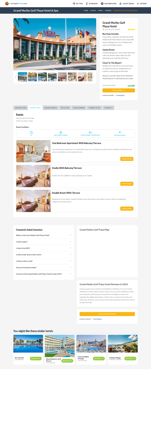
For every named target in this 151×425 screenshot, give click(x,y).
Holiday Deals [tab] (51, 108)
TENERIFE (108, 10)
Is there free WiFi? (43, 248)
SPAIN (100, 10)
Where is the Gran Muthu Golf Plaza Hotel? (43, 235)
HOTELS (93, 10)
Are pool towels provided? (43, 267)
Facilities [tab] (65, 108)
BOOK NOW (119, 90)
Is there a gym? (43, 242)
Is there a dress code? (43, 261)
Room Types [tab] (35, 108)
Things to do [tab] (94, 108)
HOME (86, 10)
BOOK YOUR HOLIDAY (107, 314)
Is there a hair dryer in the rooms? (43, 254)
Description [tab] (20, 108)
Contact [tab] (108, 108)
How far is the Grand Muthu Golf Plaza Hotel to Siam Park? (43, 274)
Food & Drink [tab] (79, 108)
